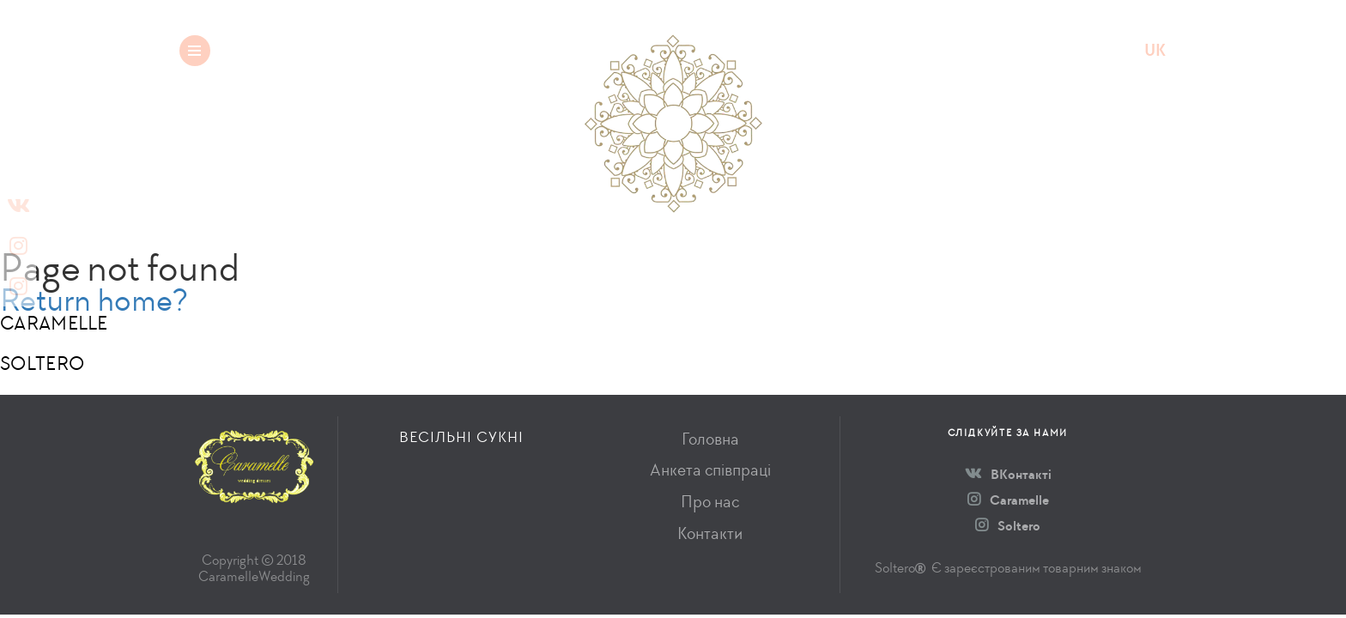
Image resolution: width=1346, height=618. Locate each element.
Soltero (1007, 526)
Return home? (94, 300)
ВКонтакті (1008, 474)
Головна (710, 439)
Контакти (710, 533)
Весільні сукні (330, 50)
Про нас (710, 502)
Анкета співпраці (710, 470)
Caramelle (1008, 500)
